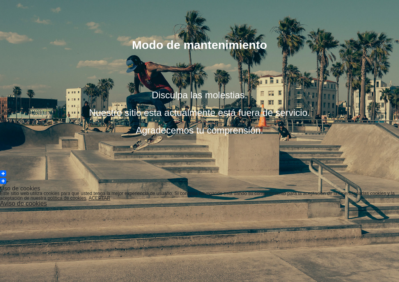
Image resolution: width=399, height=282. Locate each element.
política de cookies (66, 198)
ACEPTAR (99, 198)
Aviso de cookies (23, 203)
